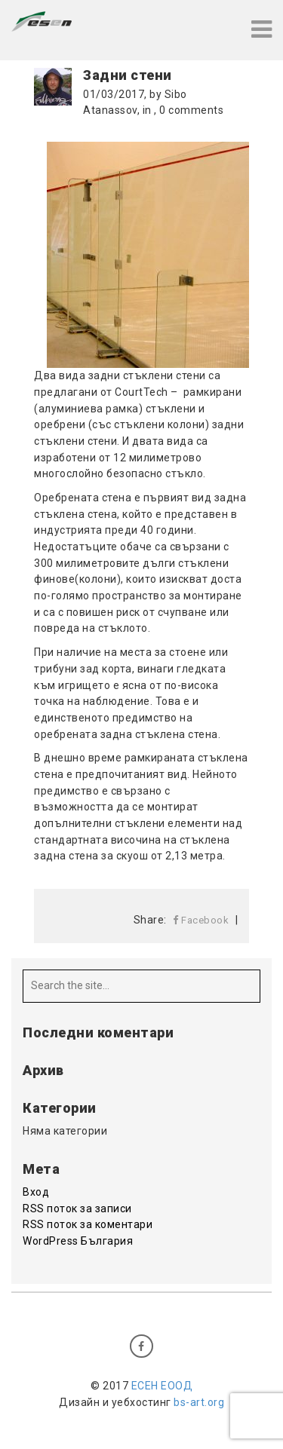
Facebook (201, 920)
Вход (36, 1192)
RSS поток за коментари (87, 1224)
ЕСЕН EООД (162, 1386)
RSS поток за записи (77, 1208)
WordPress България (78, 1241)
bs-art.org (199, 1402)
